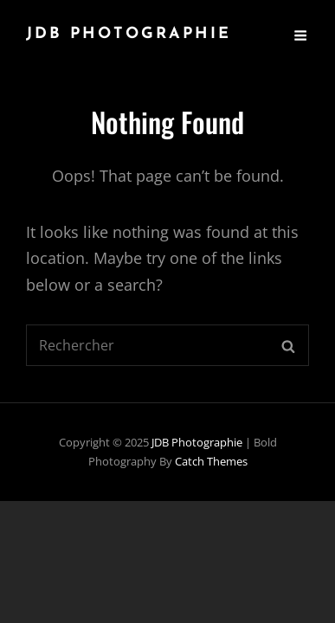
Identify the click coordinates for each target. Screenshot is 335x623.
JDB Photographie (128, 34)
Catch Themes (211, 461)
